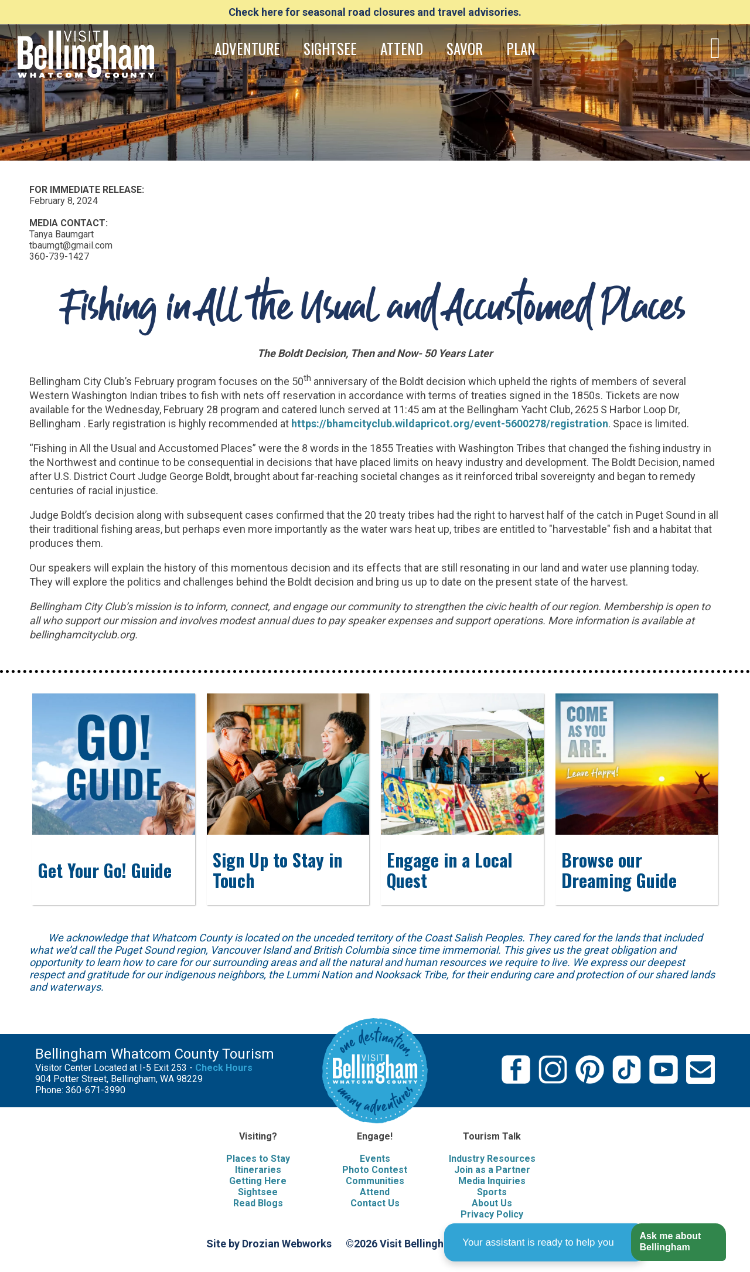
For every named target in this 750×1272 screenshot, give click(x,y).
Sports (492, 1192)
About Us (492, 1203)
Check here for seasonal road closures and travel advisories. (375, 12)
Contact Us (375, 1203)
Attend (375, 1192)
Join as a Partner (492, 1169)
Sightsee (258, 1192)
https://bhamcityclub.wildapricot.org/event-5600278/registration (449, 423)
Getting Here (258, 1180)
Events (375, 1158)
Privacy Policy (492, 1214)
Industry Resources (492, 1158)
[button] (678, 1242)
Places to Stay (258, 1158)
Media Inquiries (492, 1180)
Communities (375, 1180)
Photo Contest (374, 1169)
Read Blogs (258, 1203)
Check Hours (224, 1067)
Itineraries (258, 1169)
